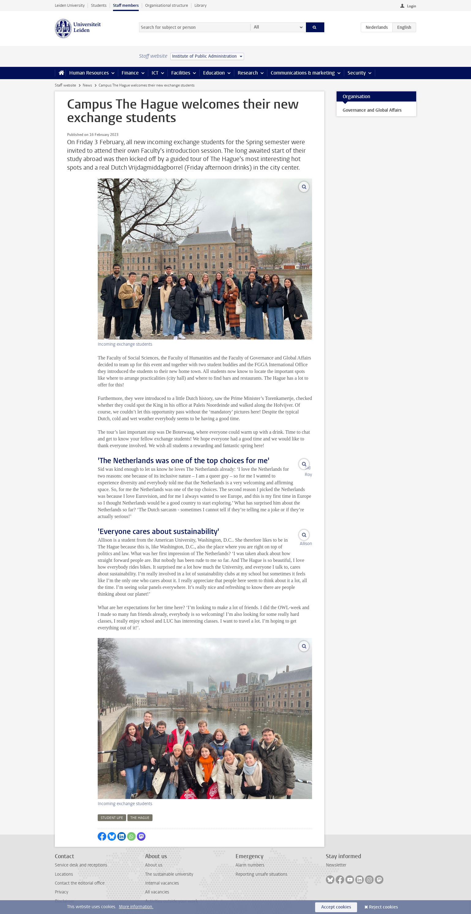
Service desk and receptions (81, 858)
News (87, 85)
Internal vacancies (162, 876)
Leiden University (70, 5)
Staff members (126, 5)
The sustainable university (169, 867)
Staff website (65, 85)
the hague (139, 811)
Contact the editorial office (79, 876)
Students (99, 5)
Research (248, 73)
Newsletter (336, 858)
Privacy (61, 885)
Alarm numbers (250, 858)
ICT (155, 73)
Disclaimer (64, 894)
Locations (64, 867)
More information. (136, 907)
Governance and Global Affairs (372, 110)
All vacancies (157, 885)
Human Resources (89, 73)
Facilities (180, 73)
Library (200, 5)
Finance (130, 73)
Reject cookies (383, 907)
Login (411, 6)
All (256, 27)
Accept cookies (336, 907)
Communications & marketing (303, 73)
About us (153, 858)
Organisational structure (166, 5)
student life (112, 811)
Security (357, 73)
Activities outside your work (171, 894)
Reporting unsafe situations (261, 867)
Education (214, 73)
